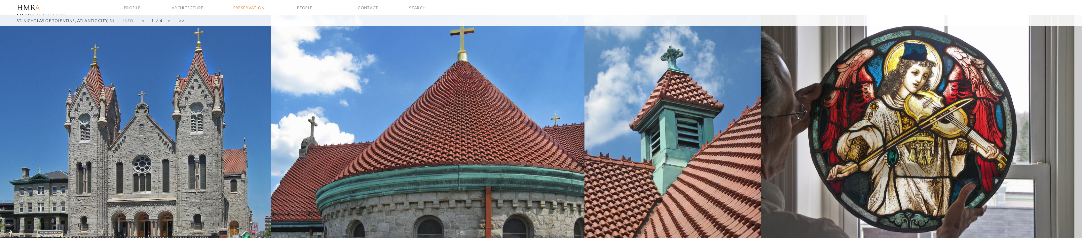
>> (181, 20)
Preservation (249, 7)
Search (417, 7)
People (304, 7)
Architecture (187, 7)
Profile (132, 7)
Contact (368, 7)
